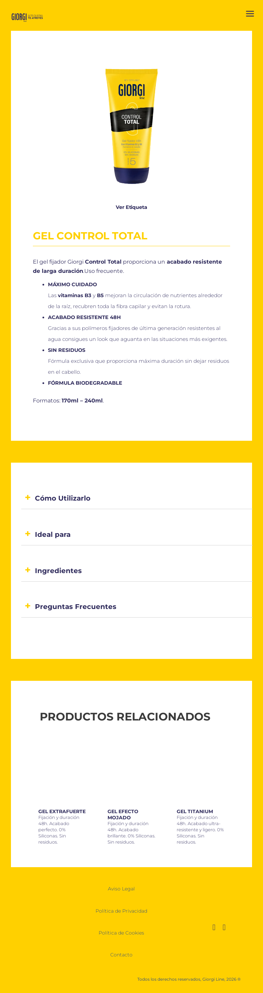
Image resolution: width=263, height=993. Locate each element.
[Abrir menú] (250, 15)
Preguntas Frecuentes (75, 607)
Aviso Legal (121, 889)
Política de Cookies (121, 933)
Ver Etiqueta (131, 207)
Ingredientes (58, 571)
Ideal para (53, 534)
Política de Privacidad (121, 911)
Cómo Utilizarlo (62, 498)
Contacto (121, 955)
